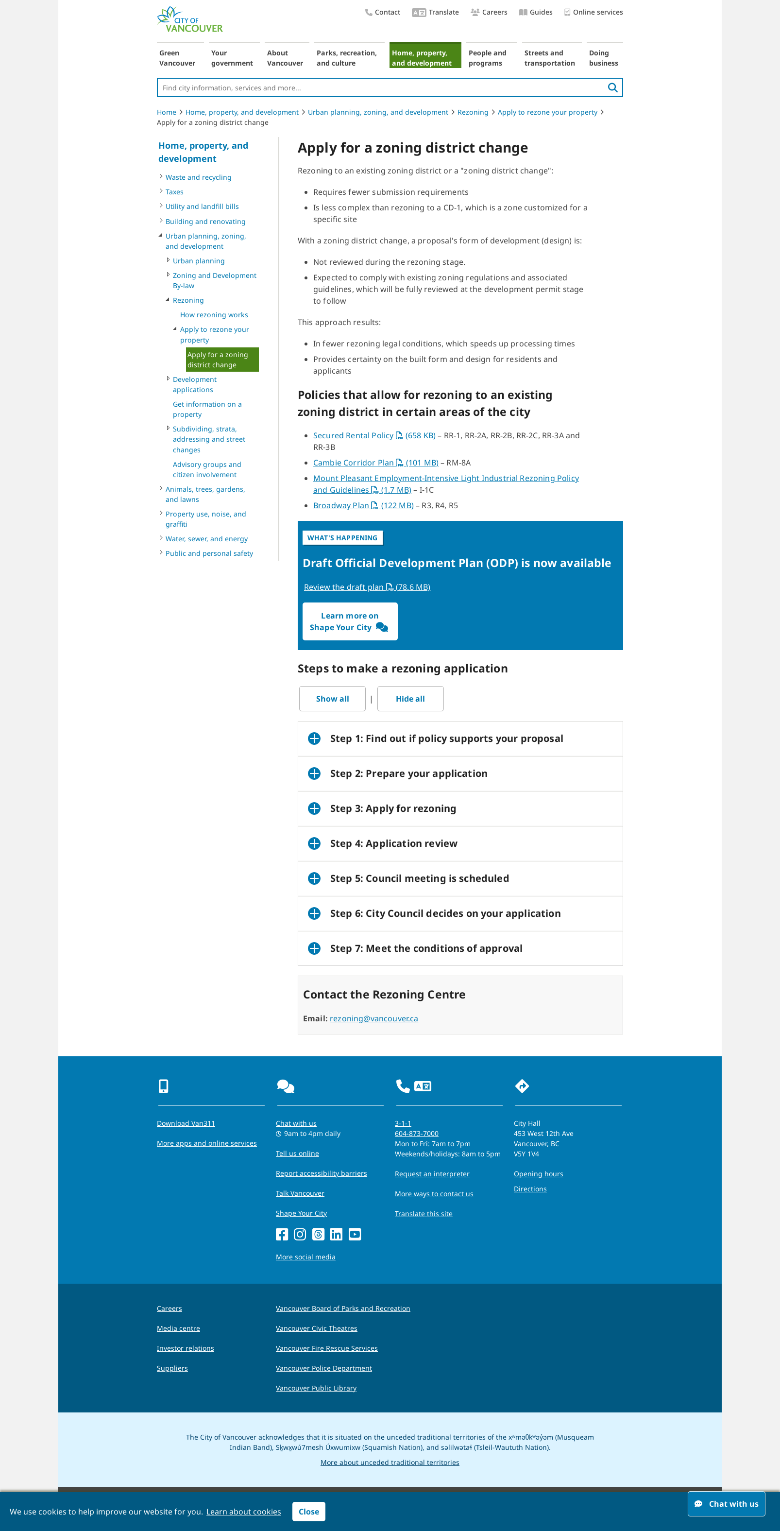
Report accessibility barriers (321, 1173)
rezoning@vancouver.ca (374, 1018)
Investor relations (185, 1348)
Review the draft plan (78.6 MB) (367, 587)
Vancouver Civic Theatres (316, 1328)
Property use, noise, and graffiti (206, 519)
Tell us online (297, 1153)
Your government (232, 58)
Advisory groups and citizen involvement (207, 469)
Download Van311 (186, 1123)
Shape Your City (301, 1213)
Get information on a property (207, 409)
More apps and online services (207, 1143)
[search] (613, 87)
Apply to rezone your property (547, 112)
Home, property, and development (422, 58)
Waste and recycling (199, 177)
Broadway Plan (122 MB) (363, 505)
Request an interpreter (432, 1173)
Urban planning (199, 260)
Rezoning (473, 112)
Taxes (175, 191)
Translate (435, 13)
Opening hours (538, 1173)
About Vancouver (285, 58)
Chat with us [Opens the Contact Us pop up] (296, 1123)
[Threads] (318, 1235)
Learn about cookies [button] (243, 1511)
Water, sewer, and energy (207, 538)
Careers (489, 12)
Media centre (178, 1328)
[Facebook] (282, 1235)
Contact (382, 12)
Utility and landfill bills (202, 206)
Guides (536, 12)
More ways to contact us (434, 1193)
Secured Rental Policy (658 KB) (374, 435)
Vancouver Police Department (324, 1368)
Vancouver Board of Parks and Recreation (343, 1308)
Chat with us (727, 1503)
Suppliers (172, 1368)
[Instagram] (300, 1235)
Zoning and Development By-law (214, 280)
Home (166, 112)
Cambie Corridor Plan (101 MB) (376, 462)
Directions (530, 1188)
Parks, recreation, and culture (347, 58)
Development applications (195, 384)
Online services (593, 12)
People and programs (488, 58)
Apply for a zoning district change (217, 359)
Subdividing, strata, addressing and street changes (209, 439)
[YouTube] (355, 1235)
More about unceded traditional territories (390, 1462)
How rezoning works (214, 314)
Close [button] (309, 1511)
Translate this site (424, 1213)
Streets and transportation (550, 58)
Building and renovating (206, 221)
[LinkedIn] (336, 1235)
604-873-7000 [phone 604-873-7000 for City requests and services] (417, 1133)
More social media (306, 1256)
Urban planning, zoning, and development (378, 112)
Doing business (603, 58)
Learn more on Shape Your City (350, 621)
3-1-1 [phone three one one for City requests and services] (403, 1123)
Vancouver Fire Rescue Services (327, 1348)
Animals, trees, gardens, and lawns (205, 494)
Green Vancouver (177, 58)
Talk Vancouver (300, 1193)
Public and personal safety (209, 553)
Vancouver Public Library (316, 1388)
